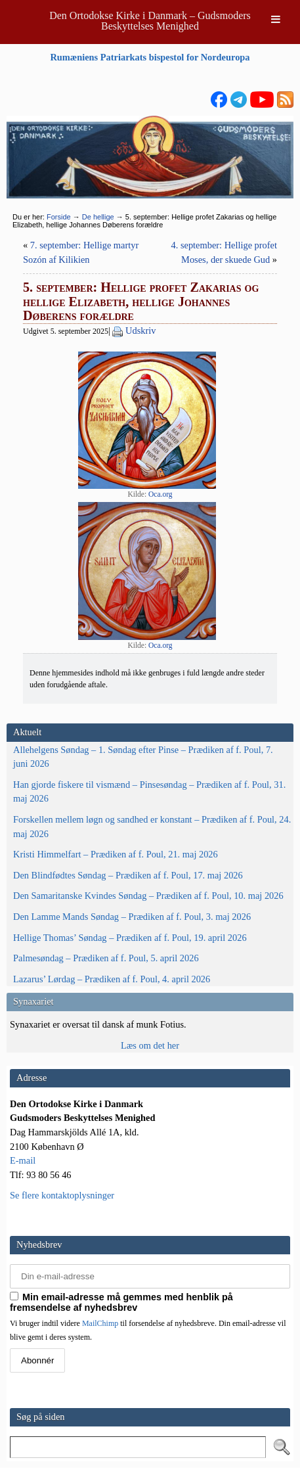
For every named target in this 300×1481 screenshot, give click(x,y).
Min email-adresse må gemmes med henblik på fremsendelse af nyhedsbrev (121, 1302)
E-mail (22, 1160)
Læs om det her (150, 1045)
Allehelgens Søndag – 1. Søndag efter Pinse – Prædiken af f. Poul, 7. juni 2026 (143, 756)
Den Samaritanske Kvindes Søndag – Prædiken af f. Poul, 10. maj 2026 (148, 895)
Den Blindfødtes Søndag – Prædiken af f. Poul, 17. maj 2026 (128, 875)
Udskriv (140, 330)
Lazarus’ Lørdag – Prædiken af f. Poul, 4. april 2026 (111, 979)
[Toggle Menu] (275, 19)
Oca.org (160, 494)
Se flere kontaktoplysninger (62, 1195)
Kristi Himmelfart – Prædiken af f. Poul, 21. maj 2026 (115, 854)
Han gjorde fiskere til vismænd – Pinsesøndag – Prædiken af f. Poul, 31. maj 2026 (149, 791)
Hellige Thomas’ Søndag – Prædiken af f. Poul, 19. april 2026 (130, 937)
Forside (59, 217)
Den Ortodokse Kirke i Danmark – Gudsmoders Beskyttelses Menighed (150, 21)
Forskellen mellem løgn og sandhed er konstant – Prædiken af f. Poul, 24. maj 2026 (152, 826)
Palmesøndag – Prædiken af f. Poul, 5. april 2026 (106, 958)
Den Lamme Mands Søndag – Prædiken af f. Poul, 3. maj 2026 (132, 916)
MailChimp (100, 1323)
